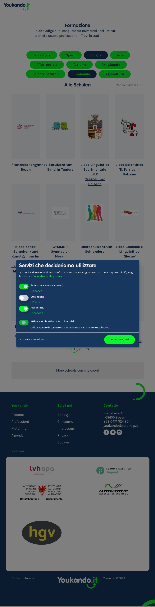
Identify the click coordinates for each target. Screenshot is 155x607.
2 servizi (36, 302)
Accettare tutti (119, 339)
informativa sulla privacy (46, 276)
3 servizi (36, 291)
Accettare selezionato (33, 339)
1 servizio (36, 313)
